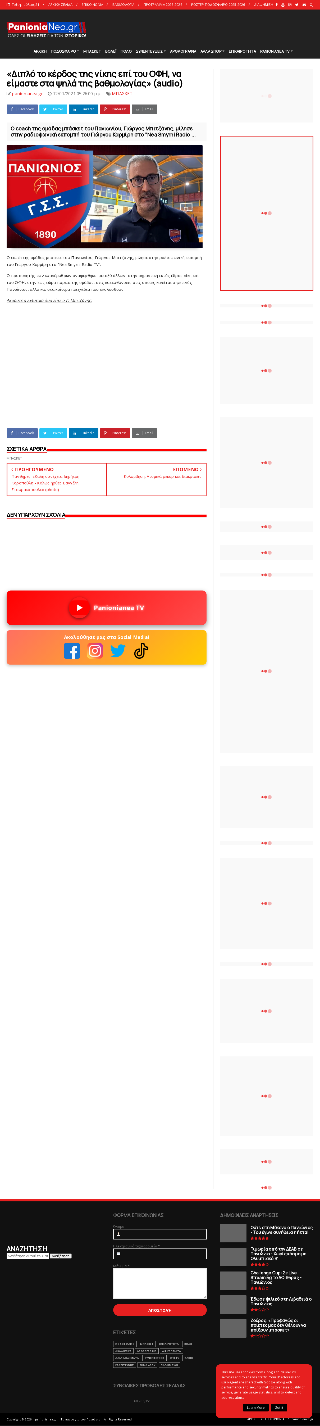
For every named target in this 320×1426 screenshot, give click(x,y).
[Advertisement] (217, 29)
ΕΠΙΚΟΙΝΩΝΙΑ (92, 4)
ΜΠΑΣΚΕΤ (92, 51)
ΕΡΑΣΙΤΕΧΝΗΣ (124, 1365)
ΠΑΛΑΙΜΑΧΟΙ (169, 1365)
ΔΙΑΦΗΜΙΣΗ (263, 4)
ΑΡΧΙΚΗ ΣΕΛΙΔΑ (60, 4)
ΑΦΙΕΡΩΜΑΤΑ (171, 1351)
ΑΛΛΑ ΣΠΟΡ (211, 51)
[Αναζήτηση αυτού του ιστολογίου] (28, 1256)
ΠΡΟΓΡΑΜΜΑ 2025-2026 (163, 4)
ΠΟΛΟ (126, 51)
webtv (174, 1358)
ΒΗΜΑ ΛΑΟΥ (148, 1365)
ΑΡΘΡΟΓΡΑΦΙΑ (183, 51)
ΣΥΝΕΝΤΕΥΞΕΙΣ (149, 51)
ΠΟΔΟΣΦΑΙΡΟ (63, 51)
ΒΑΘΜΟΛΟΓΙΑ (123, 4)
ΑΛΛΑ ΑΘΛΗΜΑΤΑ (127, 1358)
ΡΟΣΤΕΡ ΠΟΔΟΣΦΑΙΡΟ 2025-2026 (218, 4)
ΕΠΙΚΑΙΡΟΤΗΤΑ (242, 51)
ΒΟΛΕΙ (188, 1344)
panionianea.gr (302, 1419)
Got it (279, 1407)
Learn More (256, 1407)
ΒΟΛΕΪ (110, 51)
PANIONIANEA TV (275, 51)
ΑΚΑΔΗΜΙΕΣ (123, 1351)
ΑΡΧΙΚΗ (40, 51)
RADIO (189, 1358)
